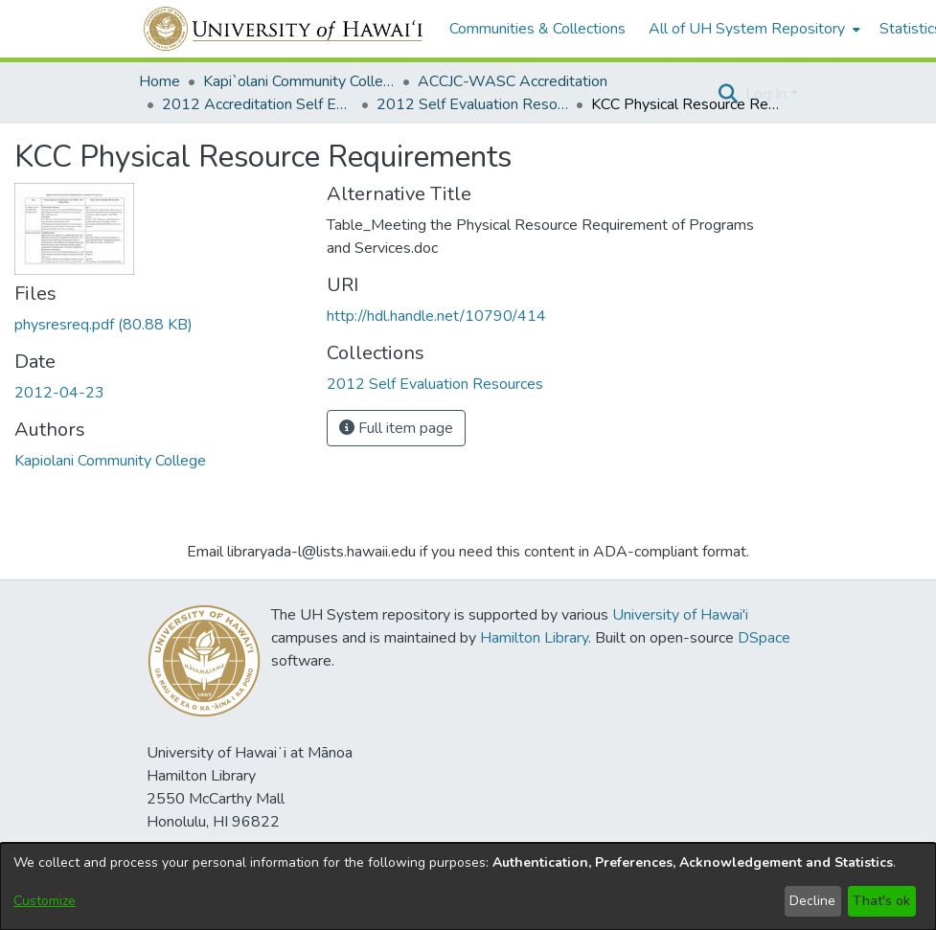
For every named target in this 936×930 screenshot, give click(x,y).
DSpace (764, 637)
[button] (729, 93)
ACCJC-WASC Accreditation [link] (512, 81)
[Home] (284, 29)
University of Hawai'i (680, 614)
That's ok (881, 901)
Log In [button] (767, 93)
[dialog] (468, 886)
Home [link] (159, 81)
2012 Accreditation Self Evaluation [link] (258, 104)
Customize (44, 901)
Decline (812, 901)
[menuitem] (752, 28)
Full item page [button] (396, 428)
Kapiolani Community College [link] (110, 460)
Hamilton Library (534, 637)
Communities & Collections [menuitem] (537, 28)
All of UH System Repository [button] (747, 28)
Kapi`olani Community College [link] (299, 81)
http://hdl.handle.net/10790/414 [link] (436, 316)
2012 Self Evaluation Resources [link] (472, 104)
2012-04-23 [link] (59, 392)
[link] (103, 324)
